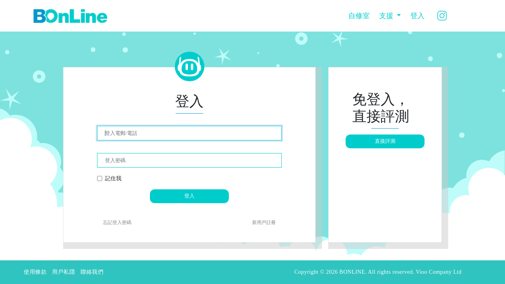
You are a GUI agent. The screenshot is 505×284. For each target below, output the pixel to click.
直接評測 (385, 141)
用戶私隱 (63, 272)
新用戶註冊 (264, 222)
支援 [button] (387, 16)
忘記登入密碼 (117, 222)
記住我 (113, 178)
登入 (417, 16)
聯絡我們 (91, 272)
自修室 (359, 16)
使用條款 (35, 272)
